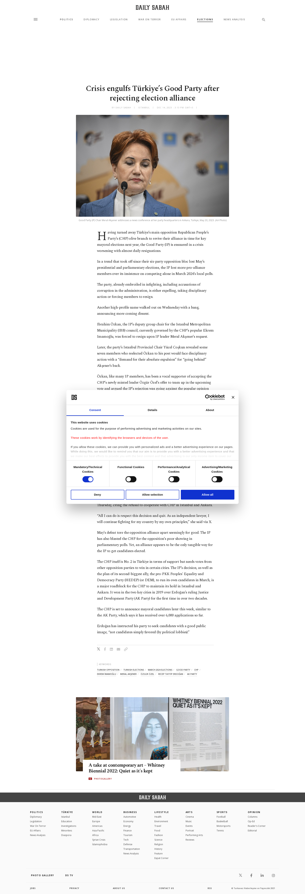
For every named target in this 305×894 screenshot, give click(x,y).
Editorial (252, 830)
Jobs (33, 888)
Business (130, 812)
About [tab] (210, 410)
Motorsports (223, 826)
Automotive (129, 816)
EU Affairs (179, 19)
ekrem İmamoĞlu (106, 674)
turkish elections (133, 669)
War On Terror (149, 19)
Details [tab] (152, 410)
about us (119, 888)
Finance (127, 830)
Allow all (207, 494)
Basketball (222, 821)
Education (66, 821)
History (158, 849)
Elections (205, 19)
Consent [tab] (95, 410)
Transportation (131, 849)
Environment (161, 821)
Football (221, 816)
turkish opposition (108, 669)
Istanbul (65, 816)
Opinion (254, 812)
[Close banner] (233, 397)
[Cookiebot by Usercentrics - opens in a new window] (208, 397)
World (97, 812)
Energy (127, 826)
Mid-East (96, 816)
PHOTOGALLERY (103, 778)
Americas (97, 826)
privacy (74, 888)
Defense (127, 844)
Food (157, 830)
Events (189, 826)
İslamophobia (99, 844)
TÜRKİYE (67, 812)
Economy (128, 821)
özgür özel (147, 674)
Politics (66, 19)
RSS (210, 888)
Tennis (220, 830)
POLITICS (36, 812)
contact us (166, 888)
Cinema (190, 816)
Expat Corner (161, 858)
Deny (97, 494)
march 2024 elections (160, 669)
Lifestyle (161, 812)
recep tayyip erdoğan (170, 674)
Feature (158, 853)
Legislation (119, 19)
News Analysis (234, 19)
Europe (96, 821)
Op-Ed (251, 821)
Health (157, 816)
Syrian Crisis (98, 839)
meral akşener (128, 674)
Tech (126, 839)
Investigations (68, 826)
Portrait (190, 830)
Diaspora (66, 835)
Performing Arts (194, 835)
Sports (222, 812)
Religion (158, 844)
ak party (192, 674)
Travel (157, 826)
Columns (252, 816)
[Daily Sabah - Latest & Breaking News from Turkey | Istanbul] (152, 7)
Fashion (158, 835)
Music (189, 821)
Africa (95, 835)
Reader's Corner (257, 826)
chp (196, 669)
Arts (189, 812)
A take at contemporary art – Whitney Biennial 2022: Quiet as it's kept (127, 768)
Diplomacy (91, 19)
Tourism (127, 835)
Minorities (66, 830)
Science (158, 839)
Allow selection (152, 494)
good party (183, 669)
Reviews (190, 839)
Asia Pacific (98, 830)
